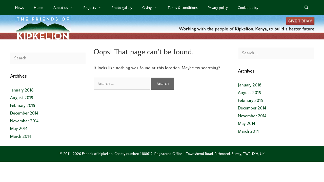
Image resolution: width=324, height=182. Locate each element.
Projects (95, 7)
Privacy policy (218, 7)
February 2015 (22, 105)
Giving (152, 7)
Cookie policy (248, 7)
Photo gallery (122, 7)
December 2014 (24, 113)
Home (38, 7)
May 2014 (18, 128)
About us (65, 7)
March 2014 (20, 136)
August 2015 (21, 97)
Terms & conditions (183, 7)
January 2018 (22, 90)
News (19, 7)
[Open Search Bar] (306, 7)
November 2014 (24, 121)
